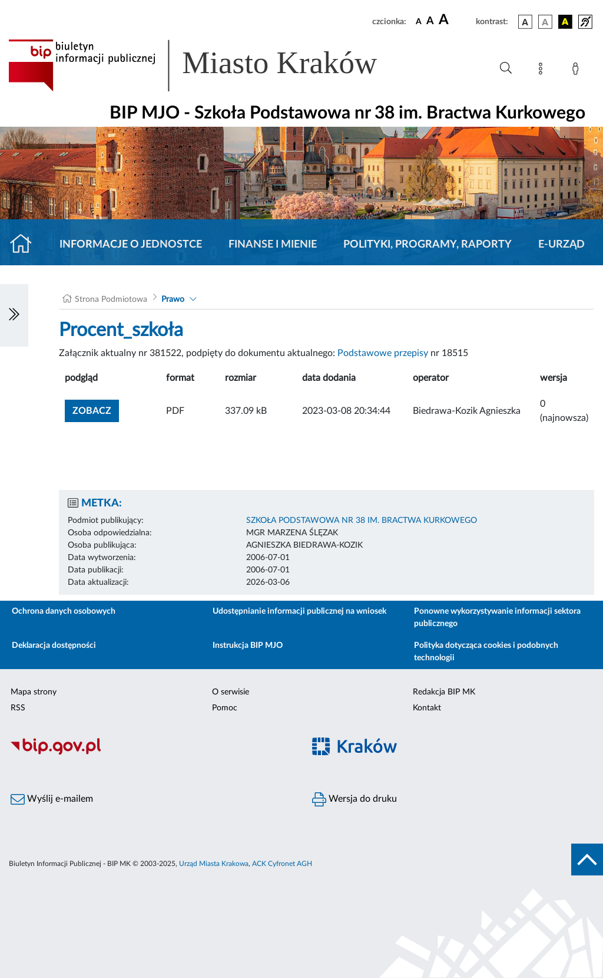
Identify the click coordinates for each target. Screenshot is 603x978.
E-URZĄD (561, 244)
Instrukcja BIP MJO (248, 645)
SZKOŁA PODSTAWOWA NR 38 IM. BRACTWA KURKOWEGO (361, 520)
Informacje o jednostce (130, 244)
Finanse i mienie (272, 244)
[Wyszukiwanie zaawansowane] (506, 68)
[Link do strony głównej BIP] (209, 65)
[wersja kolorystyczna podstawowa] (525, 22)
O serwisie (230, 692)
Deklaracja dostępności (54, 645)
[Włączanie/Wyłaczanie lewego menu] (14, 315)
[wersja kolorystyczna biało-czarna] (545, 22)
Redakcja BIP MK (444, 692)
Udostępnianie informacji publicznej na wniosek (299, 611)
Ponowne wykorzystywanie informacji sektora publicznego (497, 617)
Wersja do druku (354, 799)
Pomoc (224, 708)
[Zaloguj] (577, 71)
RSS (18, 708)
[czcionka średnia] (430, 21)
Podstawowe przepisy (382, 353)
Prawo (172, 299)
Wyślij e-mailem (52, 799)
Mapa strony (34, 692)
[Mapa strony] (543, 71)
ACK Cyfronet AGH (282, 863)
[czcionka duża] (455, 20)
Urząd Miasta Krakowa (214, 863)
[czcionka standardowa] (419, 21)
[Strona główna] (25, 245)
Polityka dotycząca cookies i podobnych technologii (486, 651)
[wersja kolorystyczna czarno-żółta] (565, 22)
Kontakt (427, 708)
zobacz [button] (95, 409)
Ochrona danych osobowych (63, 611)
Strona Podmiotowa (111, 299)
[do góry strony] (587, 859)
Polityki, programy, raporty (427, 244)
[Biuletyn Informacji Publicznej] (151, 752)
